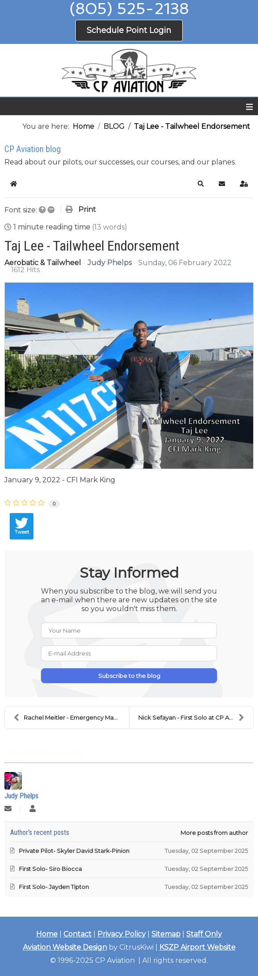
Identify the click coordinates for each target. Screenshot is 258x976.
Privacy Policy (121, 934)
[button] (201, 183)
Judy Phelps (110, 263)
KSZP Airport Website (197, 947)
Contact (77, 934)
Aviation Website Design (65, 947)
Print (87, 209)
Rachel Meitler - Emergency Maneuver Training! (71, 717)
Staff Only (204, 934)
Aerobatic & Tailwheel (42, 262)
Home (47, 934)
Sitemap (166, 934)
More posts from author (214, 832)
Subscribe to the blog (129, 675)
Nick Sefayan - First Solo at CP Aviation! (193, 717)
